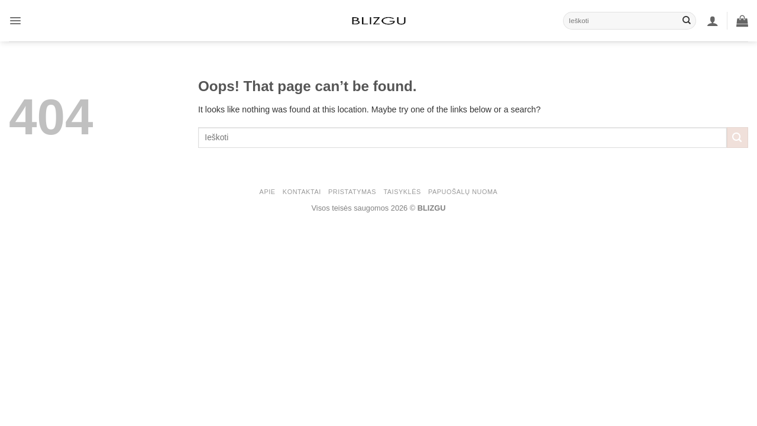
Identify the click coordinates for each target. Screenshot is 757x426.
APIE (268, 191)
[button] (15, 20)
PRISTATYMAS (352, 191)
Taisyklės (401, 191)
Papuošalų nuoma (462, 191)
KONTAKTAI (302, 191)
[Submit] (686, 21)
